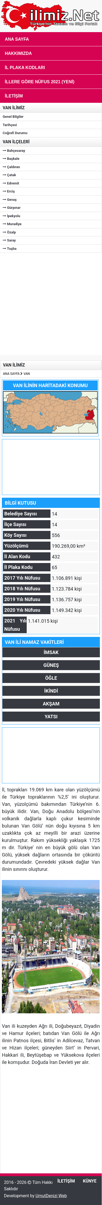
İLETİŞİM (66, 1181)
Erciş (9, 191)
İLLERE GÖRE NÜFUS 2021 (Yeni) (39, 82)
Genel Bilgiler (13, 117)
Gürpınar (12, 208)
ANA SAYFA (11, 374)
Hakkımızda (18, 53)
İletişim (14, 96)
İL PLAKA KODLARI (25, 67)
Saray (9, 240)
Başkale (11, 159)
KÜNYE (90, 1181)
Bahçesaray (14, 151)
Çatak (9, 175)
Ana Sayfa (17, 39)
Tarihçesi (10, 125)
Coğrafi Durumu (15, 133)
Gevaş (10, 200)
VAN (26, 374)
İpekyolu (11, 216)
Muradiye (12, 224)
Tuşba (10, 249)
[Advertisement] (50, 303)
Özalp (9, 232)
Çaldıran (11, 167)
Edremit (11, 183)
